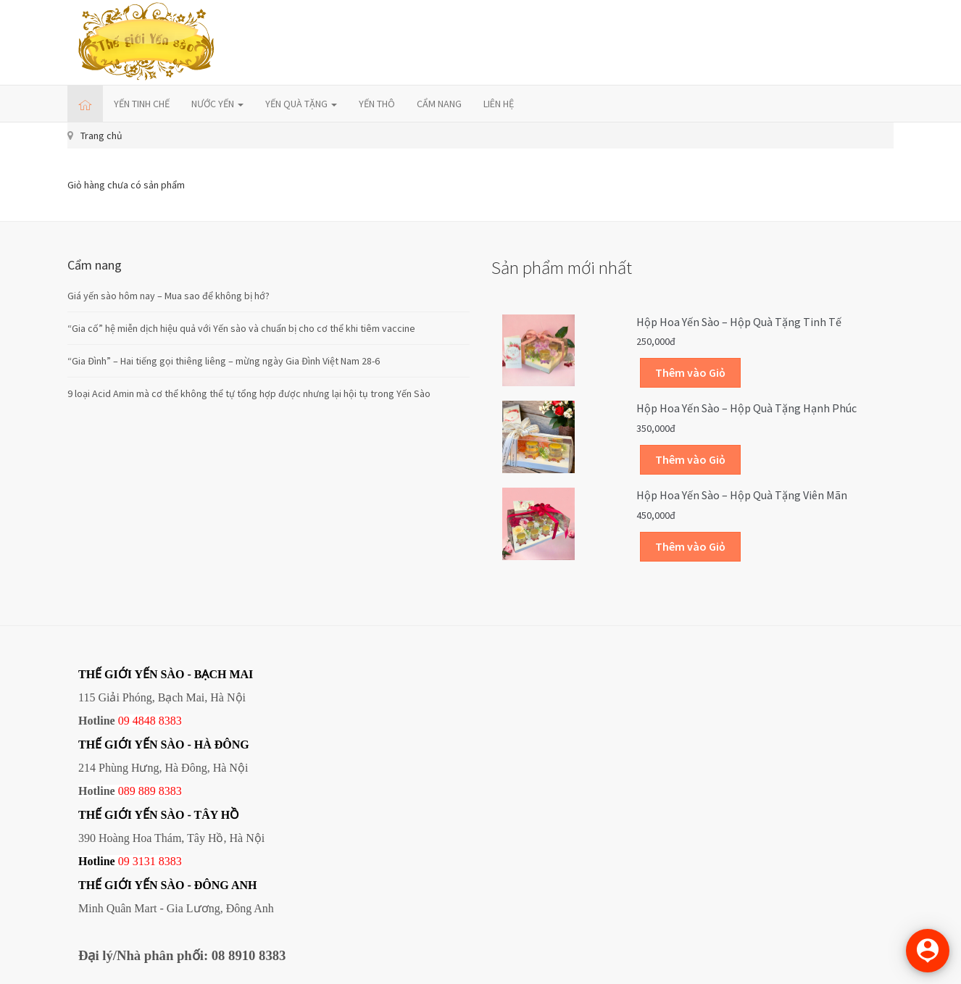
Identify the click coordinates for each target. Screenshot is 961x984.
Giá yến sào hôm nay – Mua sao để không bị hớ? (168, 295)
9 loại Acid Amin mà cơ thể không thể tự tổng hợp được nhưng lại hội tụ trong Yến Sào (248, 393)
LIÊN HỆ (498, 103)
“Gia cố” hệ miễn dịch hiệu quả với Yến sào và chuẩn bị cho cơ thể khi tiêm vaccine (241, 328)
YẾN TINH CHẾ (142, 103)
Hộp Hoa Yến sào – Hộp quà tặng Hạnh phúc (746, 408)
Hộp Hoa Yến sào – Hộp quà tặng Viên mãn (741, 495)
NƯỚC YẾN (217, 103)
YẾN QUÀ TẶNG (301, 103)
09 (124, 861)
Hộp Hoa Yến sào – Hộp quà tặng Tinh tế (738, 321)
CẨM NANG (439, 103)
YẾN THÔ (377, 103)
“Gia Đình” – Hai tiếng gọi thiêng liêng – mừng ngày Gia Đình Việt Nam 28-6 (223, 360)
